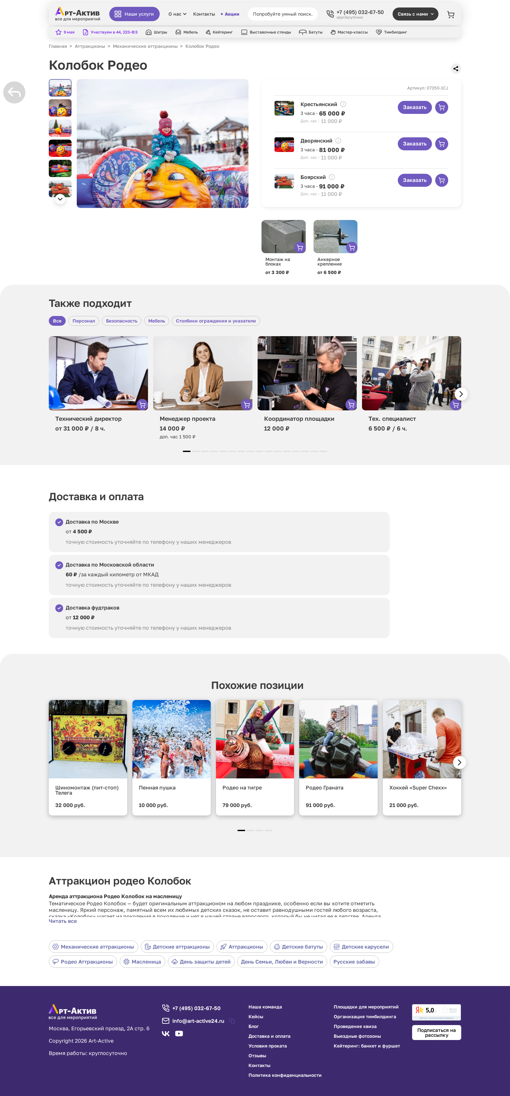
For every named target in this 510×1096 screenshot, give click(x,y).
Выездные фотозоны (357, 1036)
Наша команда (265, 1006)
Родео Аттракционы (82, 961)
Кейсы (255, 1016)
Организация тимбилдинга (365, 1016)
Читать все (63, 921)
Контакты (204, 14)
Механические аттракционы (93, 946)
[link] (436, 1012)
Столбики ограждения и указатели (216, 320)
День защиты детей (201, 961)
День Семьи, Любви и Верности (282, 961)
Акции (230, 14)
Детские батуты (298, 946)
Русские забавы (354, 961)
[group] (162, 143)
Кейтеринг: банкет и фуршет (367, 1045)
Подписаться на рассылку (436, 1032)
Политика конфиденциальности (285, 1075)
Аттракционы (241, 946)
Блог (253, 1026)
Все (57, 320)
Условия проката (267, 1045)
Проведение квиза (355, 1026)
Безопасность (121, 320)
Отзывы (257, 1055)
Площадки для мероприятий (366, 1006)
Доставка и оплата (269, 1036)
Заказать (415, 107)
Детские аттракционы (177, 946)
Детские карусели (361, 946)
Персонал (84, 320)
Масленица (142, 961)
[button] (60, 199)
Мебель (156, 320)
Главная (58, 46)
